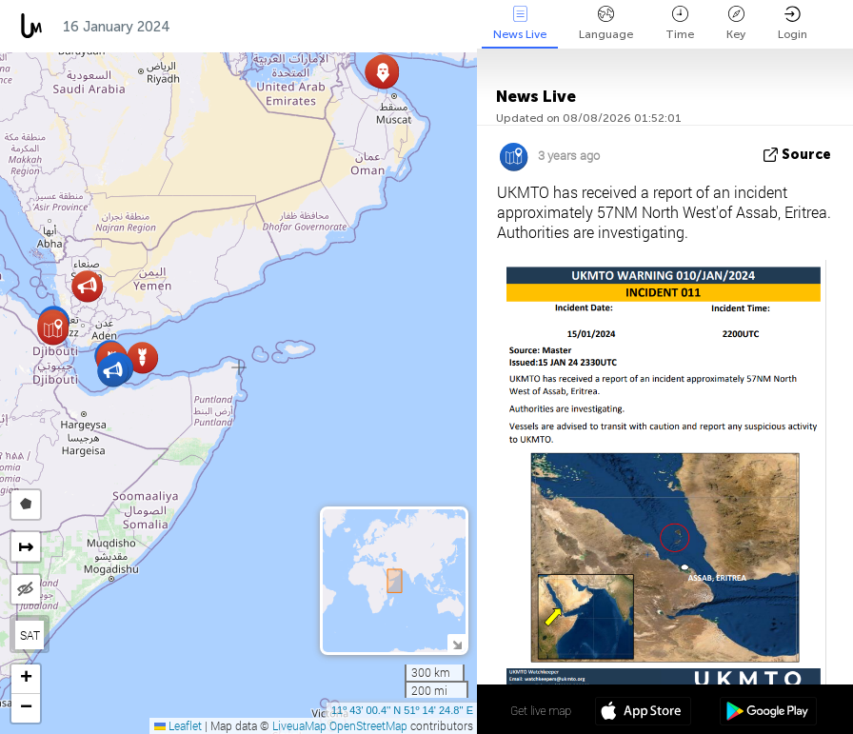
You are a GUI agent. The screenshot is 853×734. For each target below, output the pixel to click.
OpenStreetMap (368, 725)
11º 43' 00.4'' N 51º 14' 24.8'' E (402, 710)
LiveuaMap (299, 725)
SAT (30, 635)
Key (735, 23)
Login (792, 23)
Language (606, 23)
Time (679, 23)
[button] (383, 72)
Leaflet (178, 725)
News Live (519, 23)
